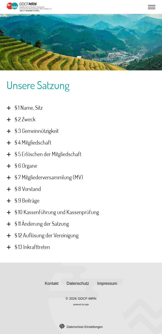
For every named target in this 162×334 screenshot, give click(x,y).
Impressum (107, 283)
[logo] (29, 7)
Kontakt (51, 283)
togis (86, 304)
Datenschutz (78, 283)
